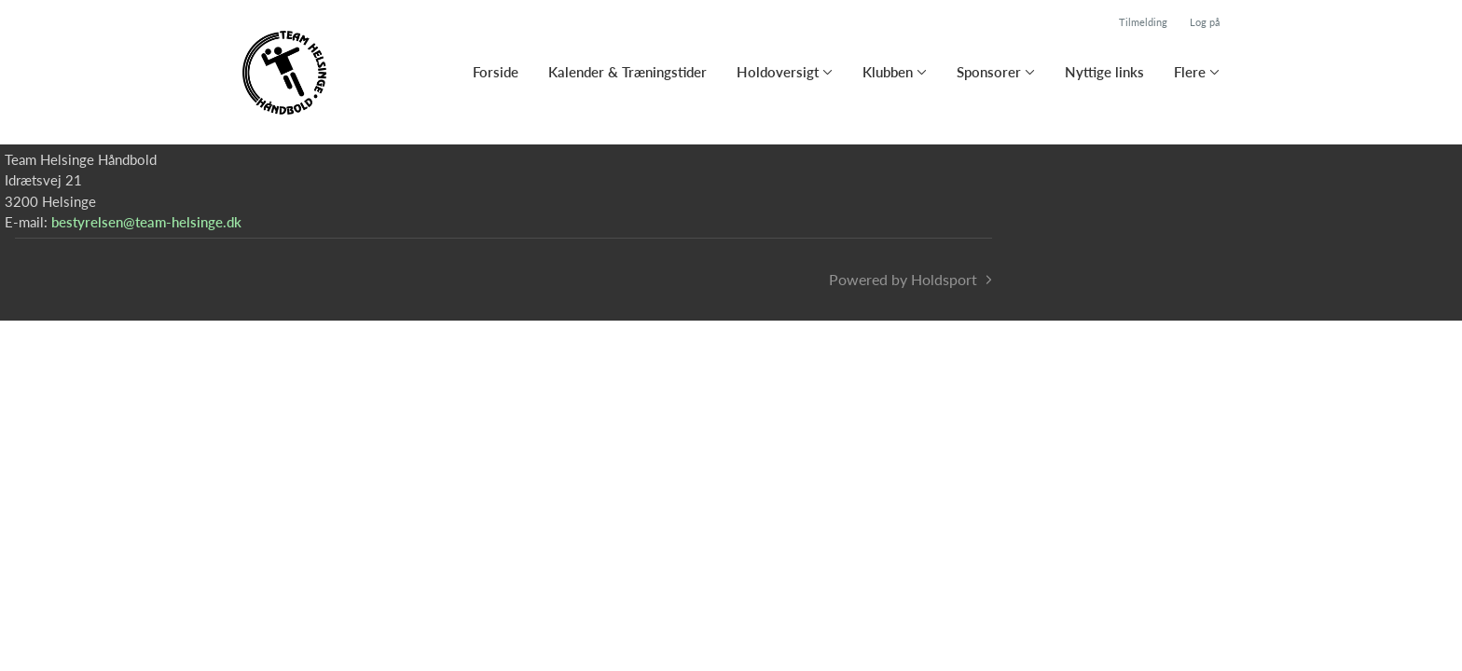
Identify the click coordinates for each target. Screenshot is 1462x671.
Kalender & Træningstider (627, 71)
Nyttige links (1104, 71)
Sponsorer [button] (989, 71)
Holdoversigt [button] (778, 71)
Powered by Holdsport (903, 279)
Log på (1205, 22)
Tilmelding (1143, 22)
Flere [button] (1190, 71)
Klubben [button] (887, 71)
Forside (495, 71)
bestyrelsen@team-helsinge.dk (146, 221)
